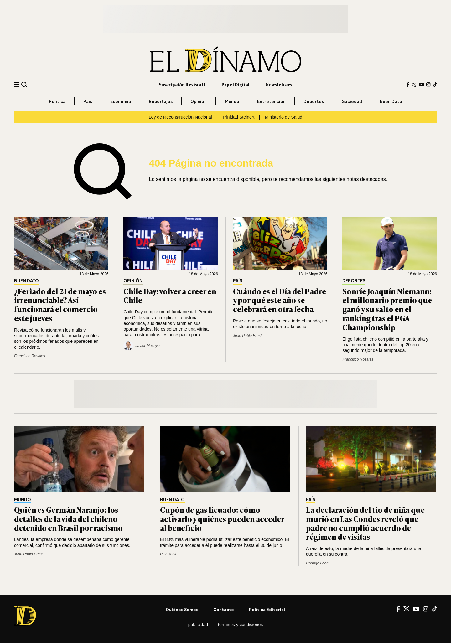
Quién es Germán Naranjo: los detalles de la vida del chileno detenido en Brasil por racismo (68, 518)
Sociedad (352, 101)
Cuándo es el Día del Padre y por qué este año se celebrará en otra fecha (279, 300)
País (87, 101)
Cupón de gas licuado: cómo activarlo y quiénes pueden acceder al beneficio (222, 518)
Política (57, 101)
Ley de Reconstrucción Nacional (180, 117)
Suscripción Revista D (182, 84)
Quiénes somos (182, 609)
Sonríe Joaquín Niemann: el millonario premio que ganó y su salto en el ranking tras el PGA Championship (387, 308)
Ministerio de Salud (283, 117)
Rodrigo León (317, 563)
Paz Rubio (168, 554)
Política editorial (267, 609)
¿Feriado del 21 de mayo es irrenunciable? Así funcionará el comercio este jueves (60, 304)
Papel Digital (235, 84)
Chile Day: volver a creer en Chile (169, 295)
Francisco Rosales (29, 356)
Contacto (223, 609)
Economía (120, 101)
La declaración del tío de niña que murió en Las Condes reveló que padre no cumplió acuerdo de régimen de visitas (365, 523)
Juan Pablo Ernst (247, 335)
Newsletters (279, 84)
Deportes (313, 101)
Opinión (198, 101)
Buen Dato (391, 101)
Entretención (271, 101)
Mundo (232, 101)
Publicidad (198, 624)
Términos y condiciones (240, 624)
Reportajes (161, 101)
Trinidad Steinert (238, 117)
